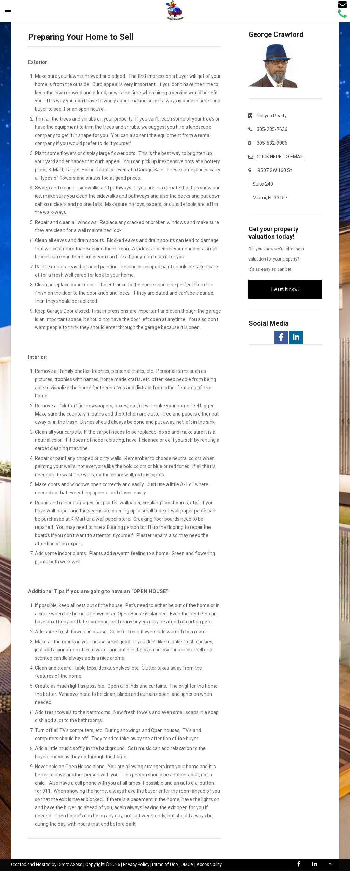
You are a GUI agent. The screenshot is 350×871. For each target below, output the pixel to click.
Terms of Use (164, 864)
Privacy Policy (136, 864)
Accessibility (209, 864)
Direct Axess (69, 864)
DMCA (187, 864)
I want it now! (285, 289)
